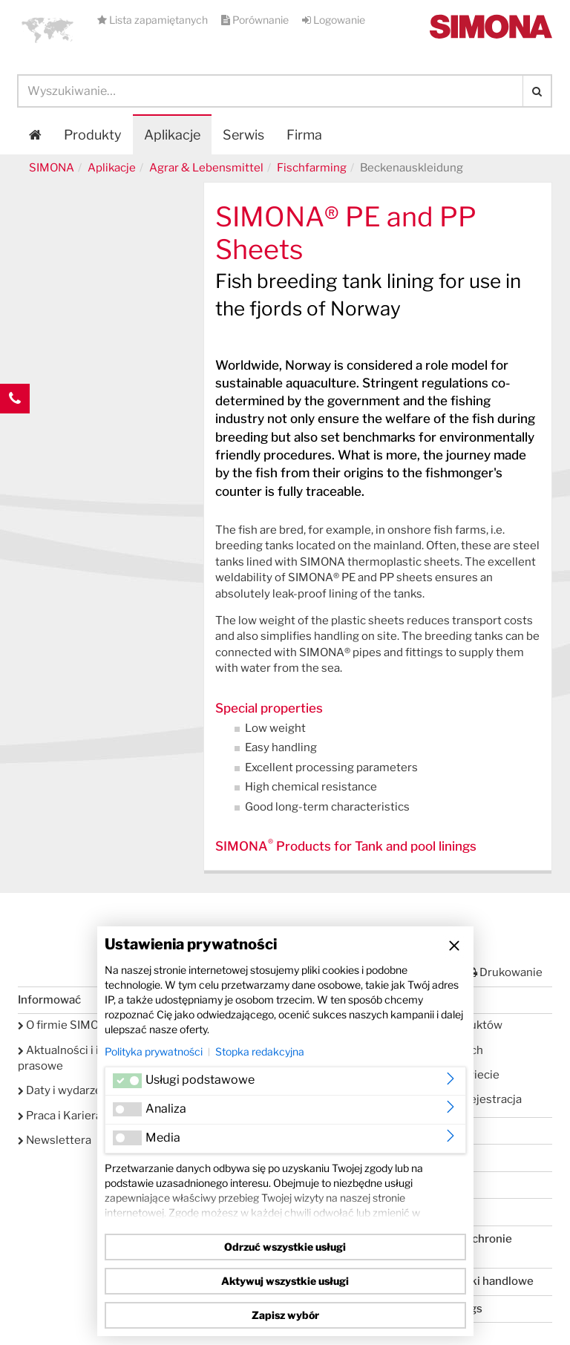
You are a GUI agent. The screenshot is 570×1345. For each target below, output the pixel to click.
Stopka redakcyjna (259, 1051)
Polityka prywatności (154, 1051)
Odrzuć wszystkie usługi (285, 1246)
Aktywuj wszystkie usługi (285, 1280)
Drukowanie (505, 972)
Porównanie (256, 19)
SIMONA (51, 167)
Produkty (93, 135)
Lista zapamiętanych (153, 19)
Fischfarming (312, 167)
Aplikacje (172, 135)
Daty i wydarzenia (67, 1090)
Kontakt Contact (15, 428)
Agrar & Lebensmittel (206, 167)
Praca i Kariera (60, 1115)
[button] (47, 30)
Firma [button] (304, 135)
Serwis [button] (243, 135)
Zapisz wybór (285, 1315)
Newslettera (54, 1140)
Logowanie (333, 19)
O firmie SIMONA (66, 1025)
